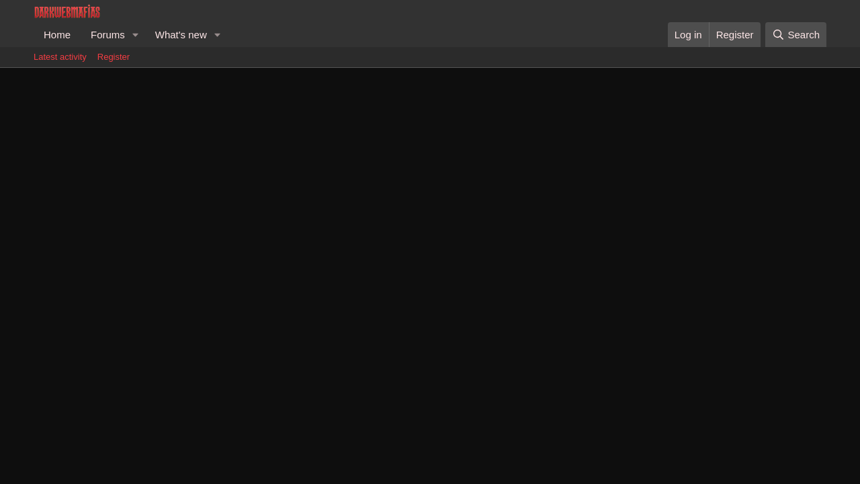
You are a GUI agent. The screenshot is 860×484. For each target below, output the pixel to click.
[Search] (795, 34)
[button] (135, 34)
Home (57, 34)
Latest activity (60, 57)
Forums (108, 34)
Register (113, 57)
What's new (181, 34)
